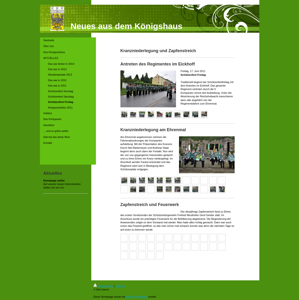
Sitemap (120, 286)
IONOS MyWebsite (137, 296)
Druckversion (104, 286)
